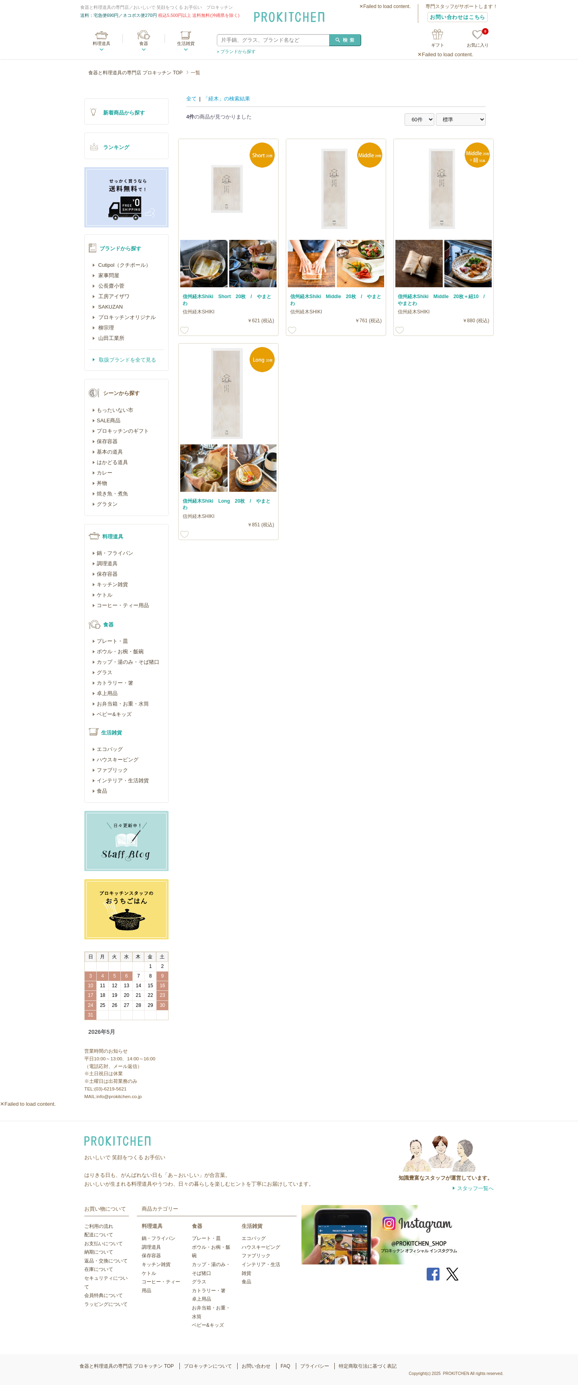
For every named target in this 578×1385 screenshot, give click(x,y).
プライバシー (314, 1366)
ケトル (104, 595)
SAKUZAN (110, 307)
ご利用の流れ (98, 1226)
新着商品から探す (124, 113)
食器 (143, 43)
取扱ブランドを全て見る (126, 360)
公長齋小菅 (110, 286)
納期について (98, 1252)
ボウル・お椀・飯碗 (120, 652)
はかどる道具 (112, 462)
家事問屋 (108, 275)
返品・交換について (106, 1261)
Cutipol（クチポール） (124, 265)
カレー (104, 473)
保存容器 (107, 441)
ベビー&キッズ (114, 714)
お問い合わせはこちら (457, 17)
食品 (102, 791)
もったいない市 (115, 410)
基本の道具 (110, 452)
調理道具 (107, 564)
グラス (104, 672)
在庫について (98, 1269)
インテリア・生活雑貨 (123, 780)
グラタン (107, 504)
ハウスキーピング (117, 760)
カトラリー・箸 (115, 683)
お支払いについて (103, 1243)
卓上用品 (107, 693)
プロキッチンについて (208, 1366)
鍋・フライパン (115, 553)
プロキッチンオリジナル (126, 317)
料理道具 (101, 43)
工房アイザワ (113, 296)
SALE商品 (108, 420)
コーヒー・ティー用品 (123, 605)
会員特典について (103, 1295)
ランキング (116, 147)
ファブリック (112, 770)
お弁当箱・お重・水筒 (123, 704)
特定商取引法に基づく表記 (368, 1366)
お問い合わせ (256, 1366)
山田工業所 (110, 338)
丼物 (102, 483)
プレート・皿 (112, 641)
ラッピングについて (106, 1304)
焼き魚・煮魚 (112, 494)
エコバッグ (110, 749)
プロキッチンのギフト (123, 431)
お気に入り (478, 38)
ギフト (437, 45)
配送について (98, 1235)
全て (191, 99)
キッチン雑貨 (112, 584)
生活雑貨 (186, 43)
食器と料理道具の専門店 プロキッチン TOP (135, 73)
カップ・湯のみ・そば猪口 (128, 662)
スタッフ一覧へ (475, 1188)
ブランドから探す (120, 248)
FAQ (285, 1366)
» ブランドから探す (236, 51)
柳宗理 (105, 328)
